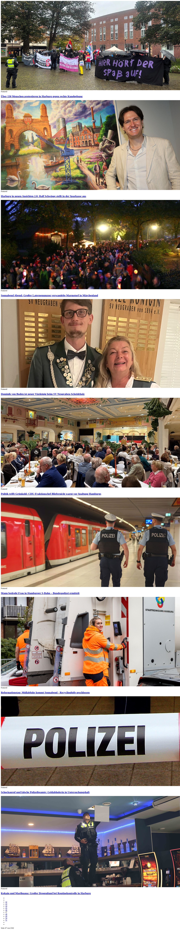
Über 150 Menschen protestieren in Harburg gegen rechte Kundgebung (41, 96)
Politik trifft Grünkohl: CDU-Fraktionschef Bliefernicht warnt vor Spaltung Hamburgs (51, 493)
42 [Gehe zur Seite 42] (6, 902)
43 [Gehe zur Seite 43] (6, 904)
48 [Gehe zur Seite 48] (6, 914)
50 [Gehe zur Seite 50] (6, 918)
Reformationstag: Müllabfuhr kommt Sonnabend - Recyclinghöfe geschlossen (45, 692)
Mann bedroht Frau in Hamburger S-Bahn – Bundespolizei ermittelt (40, 593)
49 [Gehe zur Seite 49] (6, 916)
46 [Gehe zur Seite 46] (6, 910)
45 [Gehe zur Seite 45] (6, 908)
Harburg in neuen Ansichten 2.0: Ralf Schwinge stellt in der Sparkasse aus (43, 196)
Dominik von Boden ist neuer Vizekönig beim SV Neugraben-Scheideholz (43, 393)
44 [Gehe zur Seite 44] (6, 906)
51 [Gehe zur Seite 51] (6, 920)
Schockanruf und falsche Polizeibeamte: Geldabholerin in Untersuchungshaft (45, 792)
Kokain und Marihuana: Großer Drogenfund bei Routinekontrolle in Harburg (46, 893)
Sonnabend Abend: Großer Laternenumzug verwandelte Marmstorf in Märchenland (49, 295)
